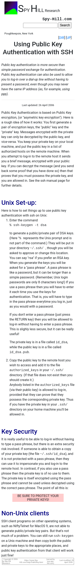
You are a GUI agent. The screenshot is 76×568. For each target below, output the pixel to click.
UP (69, 38)
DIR (61, 38)
